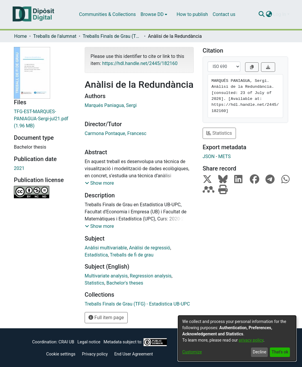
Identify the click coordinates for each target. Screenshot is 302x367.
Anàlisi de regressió (149, 248)
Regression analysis (151, 276)
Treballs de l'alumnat (54, 36)
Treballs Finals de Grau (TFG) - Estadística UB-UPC (112, 36)
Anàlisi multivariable (106, 248)
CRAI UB (66, 342)
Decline (259, 352)
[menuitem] (154, 14)
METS (224, 156)
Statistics (94, 283)
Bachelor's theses (124, 283)
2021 (19, 168)
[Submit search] (261, 14)
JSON (209, 156)
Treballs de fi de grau (132, 255)
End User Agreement (133, 354)
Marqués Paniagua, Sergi (111, 105)
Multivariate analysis (106, 276)
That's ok (280, 352)
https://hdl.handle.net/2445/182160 (139, 63)
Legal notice (88, 342)
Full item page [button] (106, 317)
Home (20, 36)
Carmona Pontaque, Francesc (115, 133)
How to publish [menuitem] (192, 14)
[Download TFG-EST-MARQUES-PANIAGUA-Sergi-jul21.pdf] (45, 118)
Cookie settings (61, 354)
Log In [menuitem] (279, 14)
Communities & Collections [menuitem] (107, 14)
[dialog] (237, 338)
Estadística (96, 255)
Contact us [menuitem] (224, 14)
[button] (99, 183)
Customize (192, 352)
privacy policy (251, 340)
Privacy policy (95, 354)
